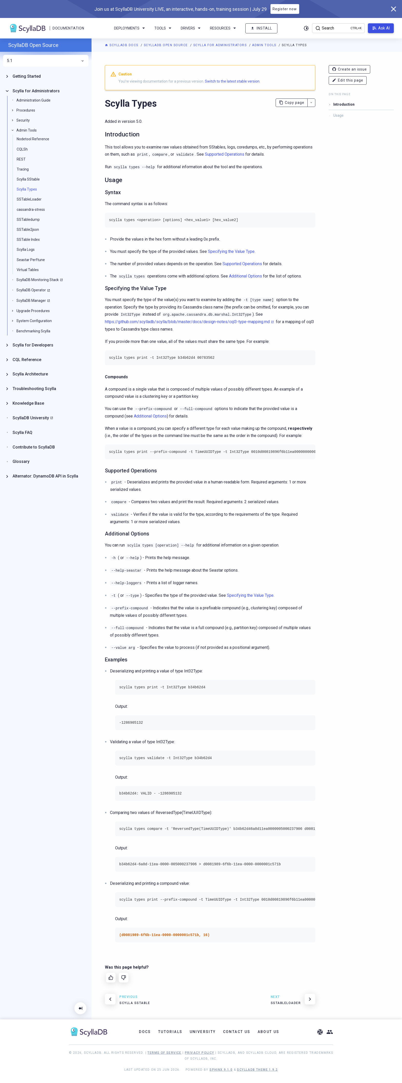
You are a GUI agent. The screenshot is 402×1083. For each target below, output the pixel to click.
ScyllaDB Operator (31, 290)
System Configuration (34, 321)
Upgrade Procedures (33, 311)
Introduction (344, 104)
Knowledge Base (28, 403)
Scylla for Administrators (220, 45)
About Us (268, 1032)
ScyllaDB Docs (122, 45)
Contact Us (236, 1032)
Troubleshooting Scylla (34, 388)
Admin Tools (264, 45)
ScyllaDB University (31, 417)
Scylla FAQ (22, 432)
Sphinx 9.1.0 (221, 1069)
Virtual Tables (28, 270)
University (203, 1032)
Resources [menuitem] (224, 28)
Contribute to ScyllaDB (34, 447)
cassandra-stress (31, 209)
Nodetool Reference (33, 139)
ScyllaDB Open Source (166, 45)
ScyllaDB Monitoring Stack (37, 280)
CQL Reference (27, 359)
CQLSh (22, 149)
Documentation (68, 28)
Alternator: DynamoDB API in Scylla (45, 476)
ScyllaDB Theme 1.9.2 (257, 1069)
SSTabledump (28, 219)
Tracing (23, 169)
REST (21, 159)
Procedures (25, 110)
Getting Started (27, 76)
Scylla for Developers (33, 345)
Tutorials (170, 1032)
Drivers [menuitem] (191, 28)
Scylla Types (27, 189)
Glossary (21, 461)
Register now (285, 9)
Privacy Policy (199, 1053)
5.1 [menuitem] (46, 61)
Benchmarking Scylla (33, 331)
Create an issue (349, 69)
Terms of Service (164, 1053)
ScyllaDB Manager (31, 301)
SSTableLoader (29, 199)
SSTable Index (28, 239)
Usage (338, 115)
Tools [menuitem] (163, 28)
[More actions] (311, 102)
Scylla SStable (28, 179)
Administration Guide (33, 100)
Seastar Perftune (31, 260)
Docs (145, 1032)
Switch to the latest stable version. (232, 81)
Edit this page (347, 80)
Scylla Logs (26, 249)
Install (261, 28)
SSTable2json (28, 229)
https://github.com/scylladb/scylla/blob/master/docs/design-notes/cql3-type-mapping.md (187, 321)
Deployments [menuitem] (130, 28)
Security (23, 120)
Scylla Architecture (30, 374)
